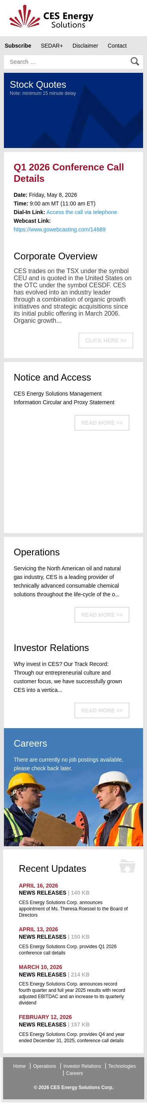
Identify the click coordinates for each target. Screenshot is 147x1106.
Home (19, 1066)
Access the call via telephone (81, 212)
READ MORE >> (102, 423)
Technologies (122, 1066)
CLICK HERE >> (106, 340)
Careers (74, 1073)
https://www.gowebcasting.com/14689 (59, 229)
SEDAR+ (52, 46)
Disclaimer (85, 46)
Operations (44, 1066)
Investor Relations (82, 1066)
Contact (117, 46)
